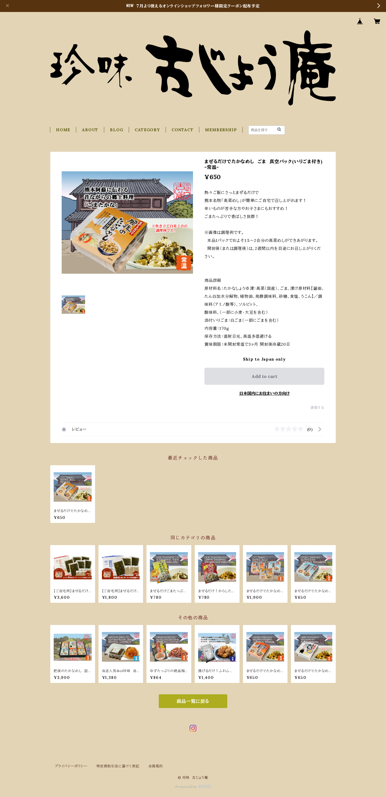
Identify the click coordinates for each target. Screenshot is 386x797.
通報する (317, 407)
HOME (63, 129)
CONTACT (183, 129)
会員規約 (155, 766)
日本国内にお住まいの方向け (264, 393)
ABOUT (90, 129)
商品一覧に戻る (193, 701)
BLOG (116, 129)
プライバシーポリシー (71, 766)
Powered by (193, 786)
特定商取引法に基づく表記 (117, 766)
